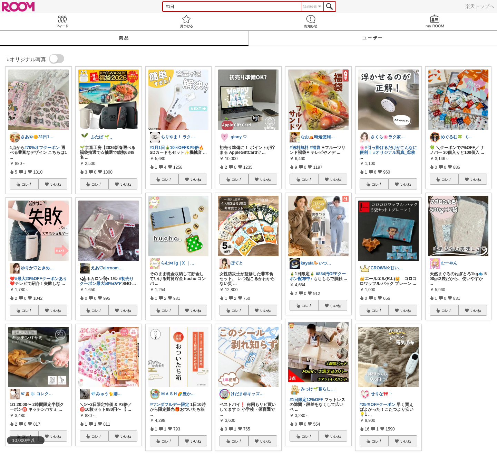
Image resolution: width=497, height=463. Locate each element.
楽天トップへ (479, 6)
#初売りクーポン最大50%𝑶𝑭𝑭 (107, 281)
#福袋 (315, 147)
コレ (27, 184)
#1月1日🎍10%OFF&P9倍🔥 (177, 147)
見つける (186, 21)
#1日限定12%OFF (306, 399)
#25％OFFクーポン (378, 404)
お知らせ (310, 21)
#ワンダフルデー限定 (169, 404)
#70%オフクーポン (42, 147)
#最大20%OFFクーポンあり (41, 278)
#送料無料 (299, 147)
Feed (62, 21)
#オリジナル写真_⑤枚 (394, 152)
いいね (55, 184)
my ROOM (435, 21)
